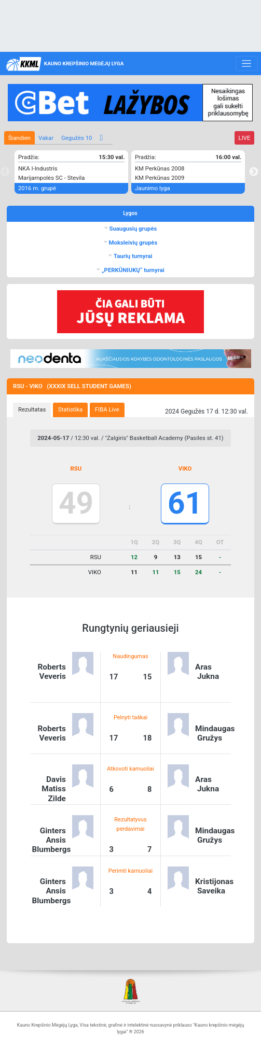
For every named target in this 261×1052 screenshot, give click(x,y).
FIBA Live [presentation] (107, 409)
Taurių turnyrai (132, 256)
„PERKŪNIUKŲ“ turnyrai (132, 270)
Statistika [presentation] (70, 409)
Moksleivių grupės (132, 242)
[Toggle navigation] (247, 64)
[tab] (32, 410)
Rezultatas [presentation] (32, 409)
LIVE (245, 137)
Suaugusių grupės (132, 228)
